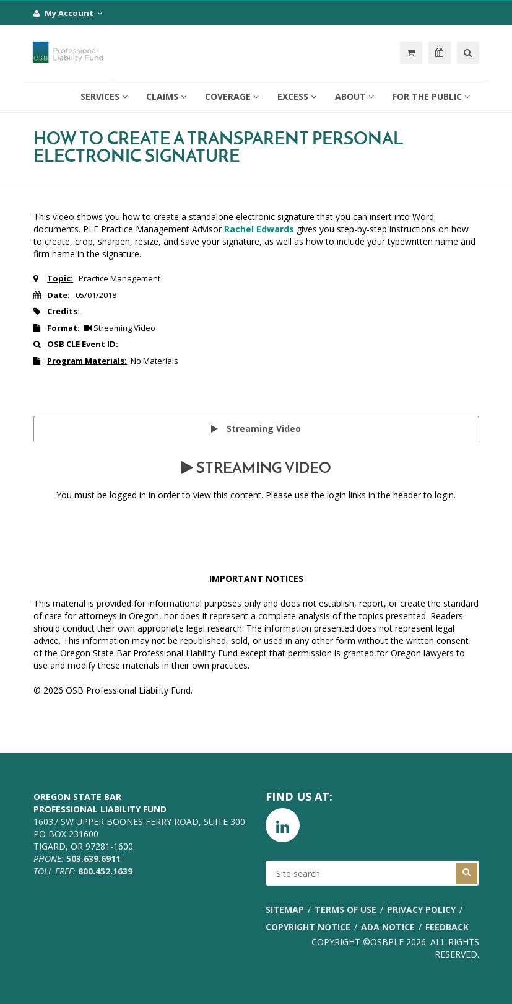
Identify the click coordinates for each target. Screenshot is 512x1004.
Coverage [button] (232, 96)
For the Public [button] (431, 96)
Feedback (447, 927)
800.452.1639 (105, 871)
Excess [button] (296, 96)
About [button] (354, 96)
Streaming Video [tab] (256, 428)
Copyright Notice (308, 927)
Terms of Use (345, 909)
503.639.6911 (93, 859)
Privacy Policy (421, 909)
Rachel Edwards (259, 229)
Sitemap (285, 909)
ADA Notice (388, 927)
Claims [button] (166, 96)
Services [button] (104, 96)
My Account (67, 13)
